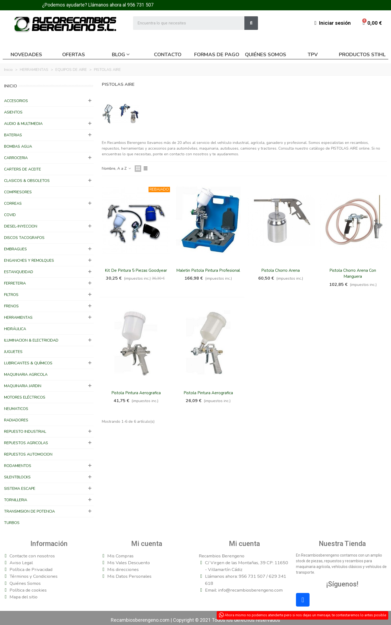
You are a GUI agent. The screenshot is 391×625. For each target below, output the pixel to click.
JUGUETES (13, 351)
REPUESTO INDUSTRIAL (25, 431)
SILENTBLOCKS (17, 477)
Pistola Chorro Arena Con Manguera (352, 273)
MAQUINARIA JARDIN (22, 386)
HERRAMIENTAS (18, 317)
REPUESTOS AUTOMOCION (28, 454)
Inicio (10, 86)
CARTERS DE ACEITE (22, 169)
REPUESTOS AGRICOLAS (26, 443)
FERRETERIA (15, 283)
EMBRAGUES (15, 249)
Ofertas (73, 54)
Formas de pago (216, 54)
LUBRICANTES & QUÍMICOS (28, 363)
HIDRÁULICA (15, 329)
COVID (10, 214)
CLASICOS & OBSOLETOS (27, 180)
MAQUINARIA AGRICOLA (26, 374)
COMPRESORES (18, 192)
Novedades (26, 54)
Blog (118, 54)
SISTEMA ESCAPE (19, 488)
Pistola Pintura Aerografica (136, 393)
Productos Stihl (362, 54)
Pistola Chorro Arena (280, 270)
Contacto (167, 54)
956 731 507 (140, 5)
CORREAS (13, 203)
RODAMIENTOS (17, 465)
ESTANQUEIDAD (18, 271)
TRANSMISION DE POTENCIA (29, 511)
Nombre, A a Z (116, 168)
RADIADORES (16, 420)
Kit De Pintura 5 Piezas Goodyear (136, 270)
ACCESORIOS (16, 100)
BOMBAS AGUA (18, 146)
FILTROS (11, 294)
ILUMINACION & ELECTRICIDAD (31, 340)
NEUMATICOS (16, 408)
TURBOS (12, 522)
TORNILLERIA (15, 500)
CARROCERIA (16, 157)
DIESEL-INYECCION (20, 226)
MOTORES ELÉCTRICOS (24, 397)
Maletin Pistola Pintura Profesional (208, 270)
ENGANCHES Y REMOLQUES (29, 260)
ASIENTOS (13, 112)
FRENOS (11, 306)
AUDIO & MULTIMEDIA (23, 123)
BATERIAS (13, 135)
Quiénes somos (265, 54)
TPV (313, 54)
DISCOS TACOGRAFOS (24, 237)
